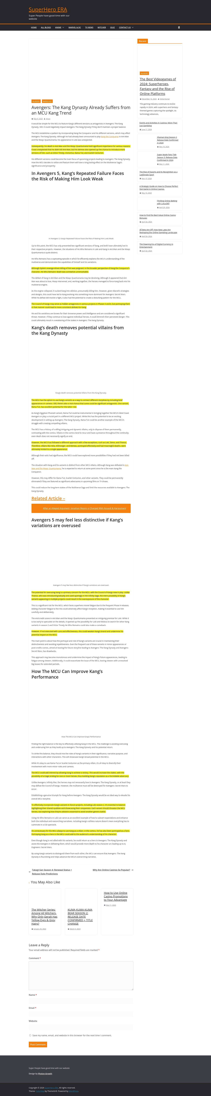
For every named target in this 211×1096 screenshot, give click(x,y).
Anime (58, 27)
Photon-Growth (45, 1073)
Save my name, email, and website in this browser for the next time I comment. (72, 1035)
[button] (62, 27)
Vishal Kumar (165, 99)
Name (33, 994)
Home (34, 27)
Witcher (102, 27)
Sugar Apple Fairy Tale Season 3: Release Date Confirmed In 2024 (167, 157)
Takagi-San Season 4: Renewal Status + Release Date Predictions (50, 871)
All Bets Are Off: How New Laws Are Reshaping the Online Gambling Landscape (158, 231)
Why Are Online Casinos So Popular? (113, 869)
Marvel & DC (74, 27)
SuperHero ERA (48, 9)
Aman (48, 119)
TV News (89, 27)
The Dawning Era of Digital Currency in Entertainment (156, 245)
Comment (35, 958)
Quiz (112, 27)
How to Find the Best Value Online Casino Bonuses (158, 216)
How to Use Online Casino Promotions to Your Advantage (116, 896)
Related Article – (48, 498)
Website (33, 1021)
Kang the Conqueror (110, 136)
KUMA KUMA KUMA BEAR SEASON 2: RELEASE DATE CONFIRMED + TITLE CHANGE (80, 916)
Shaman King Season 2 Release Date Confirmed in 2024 (167, 140)
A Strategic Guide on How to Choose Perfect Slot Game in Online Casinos (159, 187)
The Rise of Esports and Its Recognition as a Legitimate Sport (158, 173)
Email (32, 1007)
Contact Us (125, 27)
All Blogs (46, 27)
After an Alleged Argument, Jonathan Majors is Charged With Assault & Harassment (84, 508)
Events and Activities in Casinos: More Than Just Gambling (158, 124)
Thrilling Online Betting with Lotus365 (167, 202)
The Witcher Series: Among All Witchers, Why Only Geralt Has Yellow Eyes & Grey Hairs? (44, 916)
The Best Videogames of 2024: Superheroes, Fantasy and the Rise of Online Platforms (158, 86)
